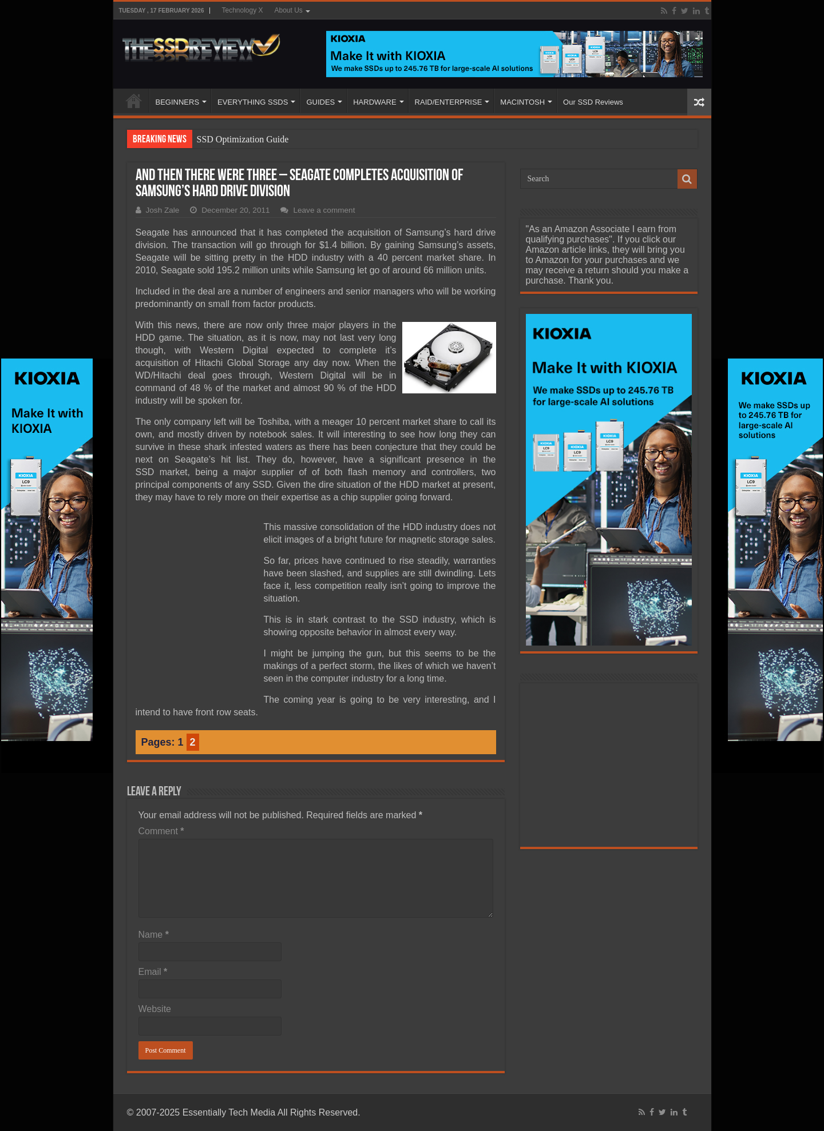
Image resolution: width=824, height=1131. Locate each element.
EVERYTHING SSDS (252, 102)
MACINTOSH (522, 102)
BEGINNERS (178, 102)
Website (155, 1009)
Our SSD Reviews (593, 102)
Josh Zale (163, 210)
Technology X (242, 10)
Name (153, 934)
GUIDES (320, 102)
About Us (289, 10)
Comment (161, 831)
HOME (134, 101)
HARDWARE (374, 102)
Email (153, 972)
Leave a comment (324, 210)
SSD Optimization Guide (243, 139)
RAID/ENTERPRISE (448, 102)
